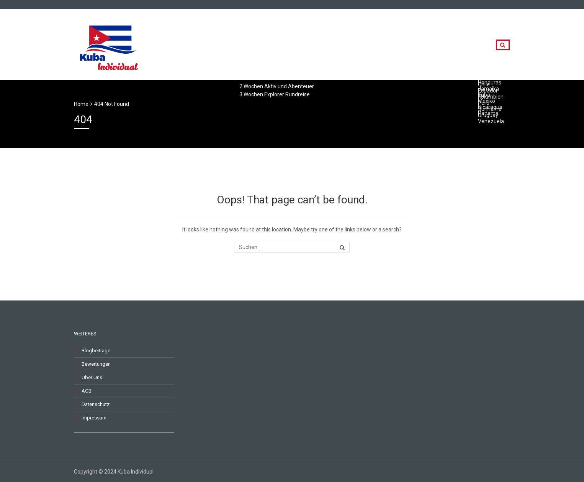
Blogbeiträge (96, 350)
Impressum (94, 418)
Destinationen (418, 45)
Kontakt (466, 45)
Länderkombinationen (350, 45)
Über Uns (92, 377)
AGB (87, 391)
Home (81, 104)
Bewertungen (96, 364)
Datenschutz (96, 404)
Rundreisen (286, 45)
